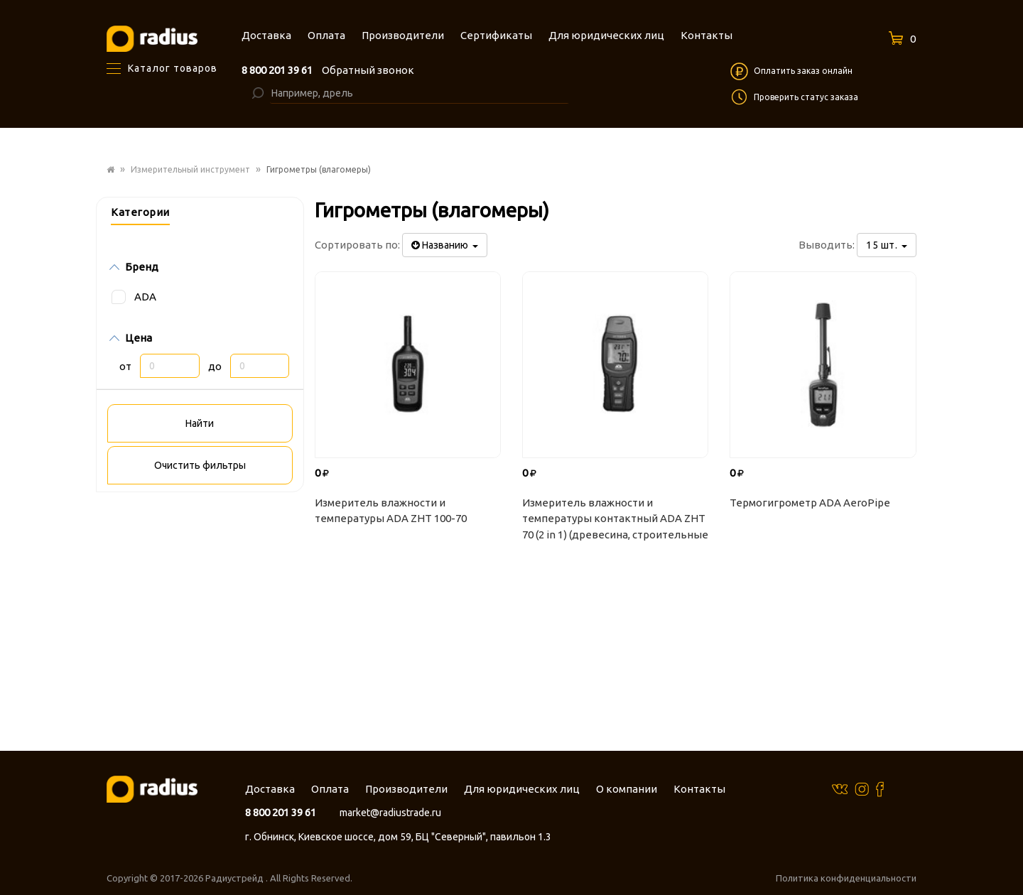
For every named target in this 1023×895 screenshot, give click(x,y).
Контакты (699, 789)
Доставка (270, 789)
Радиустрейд (235, 878)
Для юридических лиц (522, 789)
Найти (199, 423)
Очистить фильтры (200, 465)
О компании (626, 789)
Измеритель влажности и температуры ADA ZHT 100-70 (391, 511)
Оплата (330, 789)
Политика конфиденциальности (846, 878)
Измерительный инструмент (190, 169)
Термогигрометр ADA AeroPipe (810, 503)
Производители (406, 789)
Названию (444, 245)
